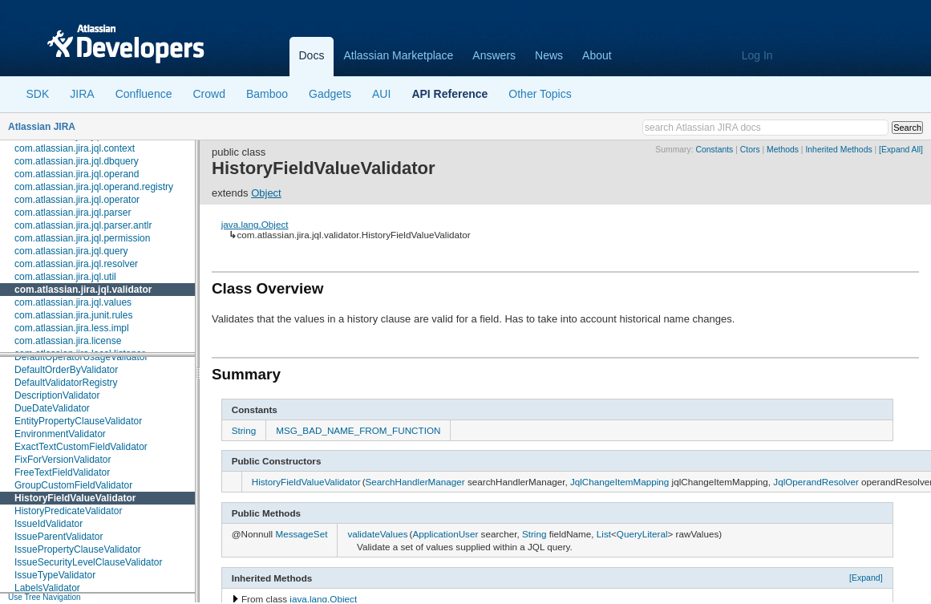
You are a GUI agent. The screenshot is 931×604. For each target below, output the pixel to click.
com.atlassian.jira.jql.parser (72, 212)
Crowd (208, 93)
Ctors (750, 149)
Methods (783, 149)
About (597, 55)
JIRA (82, 93)
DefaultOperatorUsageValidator (81, 357)
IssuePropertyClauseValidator (77, 549)
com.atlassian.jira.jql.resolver (76, 264)
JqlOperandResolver (816, 481)
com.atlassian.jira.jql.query (71, 251)
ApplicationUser (445, 534)
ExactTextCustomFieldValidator (81, 446)
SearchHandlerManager (415, 481)
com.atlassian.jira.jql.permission (82, 238)
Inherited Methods (838, 149)
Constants (715, 149)
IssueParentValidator (58, 536)
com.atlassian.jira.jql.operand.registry (93, 187)
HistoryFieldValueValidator (75, 498)
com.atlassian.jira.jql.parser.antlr (83, 225)
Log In (757, 55)
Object (266, 193)
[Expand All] (901, 149)
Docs (312, 55)
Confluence (143, 93)
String (244, 430)
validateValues (377, 534)
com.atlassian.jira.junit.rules (73, 315)
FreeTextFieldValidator (62, 472)
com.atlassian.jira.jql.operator (77, 199)
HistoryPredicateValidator (68, 511)
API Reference (449, 93)
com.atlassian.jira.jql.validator (83, 289)
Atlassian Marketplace (398, 55)
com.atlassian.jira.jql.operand (76, 174)
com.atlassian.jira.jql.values (73, 302)
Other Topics (539, 93)
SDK (38, 93)
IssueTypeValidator (54, 575)
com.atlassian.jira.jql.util (65, 276)
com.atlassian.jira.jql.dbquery (76, 161)
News (549, 55)
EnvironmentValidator (60, 434)
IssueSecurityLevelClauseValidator (88, 562)
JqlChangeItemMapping (619, 481)
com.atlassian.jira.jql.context (74, 148)
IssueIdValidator (48, 523)
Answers (494, 55)
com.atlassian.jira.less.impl (71, 328)
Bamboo (267, 93)
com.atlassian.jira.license (67, 341)
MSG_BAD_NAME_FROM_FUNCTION (358, 430)
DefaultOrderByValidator (66, 369)
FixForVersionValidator (62, 459)
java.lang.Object (255, 224)
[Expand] (866, 577)
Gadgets (330, 93)
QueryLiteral (642, 534)
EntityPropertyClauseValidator (78, 421)
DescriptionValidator (57, 395)
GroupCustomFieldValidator (73, 485)
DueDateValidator (52, 408)
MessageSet (301, 534)
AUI (381, 93)
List (604, 534)
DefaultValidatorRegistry (66, 382)
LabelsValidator (47, 588)
